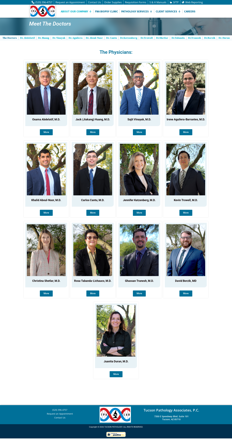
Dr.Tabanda (178, 43)
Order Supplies (113, 2)
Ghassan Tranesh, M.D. (139, 286)
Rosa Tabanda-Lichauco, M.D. (92, 286)
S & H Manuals (157, 2)
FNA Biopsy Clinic (106, 11)
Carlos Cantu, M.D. (92, 205)
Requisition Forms (135, 2)
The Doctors (9, 43)
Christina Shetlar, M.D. (46, 286)
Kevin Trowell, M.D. (186, 205)
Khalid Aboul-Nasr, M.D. (46, 205)
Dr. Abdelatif (27, 43)
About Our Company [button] (76, 11)
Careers (189, 11)
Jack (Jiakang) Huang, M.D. (93, 125)
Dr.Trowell (147, 43)
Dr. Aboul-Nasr (94, 43)
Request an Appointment (70, 2)
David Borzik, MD (185, 286)
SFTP (176, 2)
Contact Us (94, 2)
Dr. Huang (43, 43)
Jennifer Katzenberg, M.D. (139, 205)
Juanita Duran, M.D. (116, 367)
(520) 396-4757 (43, 2)
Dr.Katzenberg (128, 43)
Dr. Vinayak (58, 43)
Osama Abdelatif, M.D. (46, 125)
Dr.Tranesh (194, 43)
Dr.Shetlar (162, 43)
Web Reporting (194, 2)
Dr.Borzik (209, 43)
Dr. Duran (224, 43)
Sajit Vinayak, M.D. (139, 125)
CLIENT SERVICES (168, 11)
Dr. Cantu (111, 43)
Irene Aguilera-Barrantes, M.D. (186, 125)
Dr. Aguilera (76, 43)
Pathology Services (136, 11)
